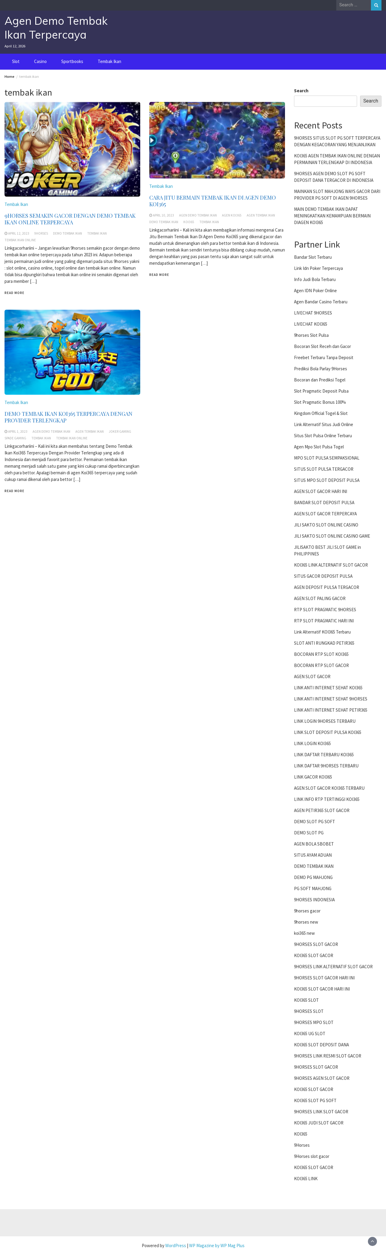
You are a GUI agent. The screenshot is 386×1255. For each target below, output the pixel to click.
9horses (41, 233)
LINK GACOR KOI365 (313, 777)
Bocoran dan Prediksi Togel (319, 380)
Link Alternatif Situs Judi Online (323, 424)
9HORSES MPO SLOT (314, 1022)
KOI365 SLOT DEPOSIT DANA (321, 1045)
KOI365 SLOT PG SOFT (315, 1100)
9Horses (302, 1145)
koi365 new (304, 933)
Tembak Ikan (109, 61)
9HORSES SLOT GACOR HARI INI (324, 978)
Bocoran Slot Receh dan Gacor (322, 346)
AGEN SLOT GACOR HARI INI (320, 491)
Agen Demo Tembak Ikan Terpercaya (56, 27)
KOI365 (300, 1134)
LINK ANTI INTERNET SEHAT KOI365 (328, 688)
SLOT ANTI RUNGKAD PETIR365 (324, 643)
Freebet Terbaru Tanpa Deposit (323, 357)
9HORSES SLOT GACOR (316, 944)
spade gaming (15, 438)
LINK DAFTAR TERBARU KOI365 (324, 754)
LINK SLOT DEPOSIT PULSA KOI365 (327, 732)
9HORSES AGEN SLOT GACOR (322, 1078)
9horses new (306, 922)
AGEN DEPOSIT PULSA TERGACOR (326, 587)
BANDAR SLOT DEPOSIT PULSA (324, 502)
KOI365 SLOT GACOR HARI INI (322, 989)
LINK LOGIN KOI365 (312, 743)
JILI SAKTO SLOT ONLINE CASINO (326, 525)
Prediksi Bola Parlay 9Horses (320, 368)
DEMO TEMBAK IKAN (314, 866)
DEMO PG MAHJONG (313, 877)
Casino (40, 61)
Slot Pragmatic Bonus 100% (320, 402)
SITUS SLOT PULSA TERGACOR (323, 469)
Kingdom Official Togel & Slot (321, 413)
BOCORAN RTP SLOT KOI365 (321, 654)
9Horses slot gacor (311, 1156)
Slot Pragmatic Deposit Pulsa (321, 391)
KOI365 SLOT (306, 1000)
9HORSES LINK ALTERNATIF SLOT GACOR (333, 966)
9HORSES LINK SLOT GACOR (321, 1111)
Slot (16, 61)
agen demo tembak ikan (198, 215)
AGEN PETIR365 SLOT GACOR (322, 810)
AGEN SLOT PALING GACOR (320, 598)
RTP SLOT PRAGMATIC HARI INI (324, 621)
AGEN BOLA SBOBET (314, 844)
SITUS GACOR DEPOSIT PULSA (323, 576)
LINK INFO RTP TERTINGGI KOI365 (326, 799)
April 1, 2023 (17, 431)
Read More (14, 293)
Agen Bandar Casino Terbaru (320, 302)
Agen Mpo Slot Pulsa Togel (319, 447)
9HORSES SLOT (309, 1011)
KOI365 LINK (306, 1178)
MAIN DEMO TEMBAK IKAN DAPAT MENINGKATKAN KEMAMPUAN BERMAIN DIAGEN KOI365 (332, 215)
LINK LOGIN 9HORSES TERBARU (325, 721)
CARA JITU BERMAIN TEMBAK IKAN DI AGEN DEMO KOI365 (212, 201)
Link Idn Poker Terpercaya (318, 268)
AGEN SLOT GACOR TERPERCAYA (325, 514)
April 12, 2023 (18, 233)
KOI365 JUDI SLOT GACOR (318, 1123)
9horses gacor (307, 911)
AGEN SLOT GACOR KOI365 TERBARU (329, 788)
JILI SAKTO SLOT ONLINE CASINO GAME (332, 536)
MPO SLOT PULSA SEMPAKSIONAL (326, 458)
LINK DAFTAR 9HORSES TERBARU (326, 766)
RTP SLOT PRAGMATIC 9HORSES (325, 609)
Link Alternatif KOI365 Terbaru (322, 632)
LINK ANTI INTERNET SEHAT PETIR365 (330, 710)
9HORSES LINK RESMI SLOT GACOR (327, 1056)
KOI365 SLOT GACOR (313, 955)
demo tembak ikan (67, 233)
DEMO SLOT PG (309, 833)
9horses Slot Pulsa (311, 335)
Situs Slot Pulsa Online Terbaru (323, 435)
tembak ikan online (20, 240)
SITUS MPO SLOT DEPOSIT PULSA (326, 480)
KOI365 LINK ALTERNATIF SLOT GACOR (331, 565)
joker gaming (120, 431)
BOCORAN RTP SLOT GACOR (321, 665)
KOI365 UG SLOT (309, 1033)
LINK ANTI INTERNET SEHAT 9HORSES (330, 699)
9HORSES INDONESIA (314, 900)
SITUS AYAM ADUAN (313, 855)
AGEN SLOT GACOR (312, 676)
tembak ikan (97, 233)
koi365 (188, 222)
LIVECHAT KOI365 (310, 324)
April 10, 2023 (163, 215)
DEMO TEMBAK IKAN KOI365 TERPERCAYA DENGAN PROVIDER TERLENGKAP (68, 417)
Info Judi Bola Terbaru (315, 279)
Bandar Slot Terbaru (313, 257)
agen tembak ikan (261, 215)
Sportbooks (72, 61)
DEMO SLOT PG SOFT (314, 821)
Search (301, 90)
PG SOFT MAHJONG (312, 888)
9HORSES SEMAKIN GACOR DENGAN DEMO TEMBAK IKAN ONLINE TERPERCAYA (70, 219)
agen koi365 (232, 215)
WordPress (175, 1245)
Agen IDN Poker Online (315, 290)
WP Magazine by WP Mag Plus (217, 1245)
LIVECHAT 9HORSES (313, 313)
